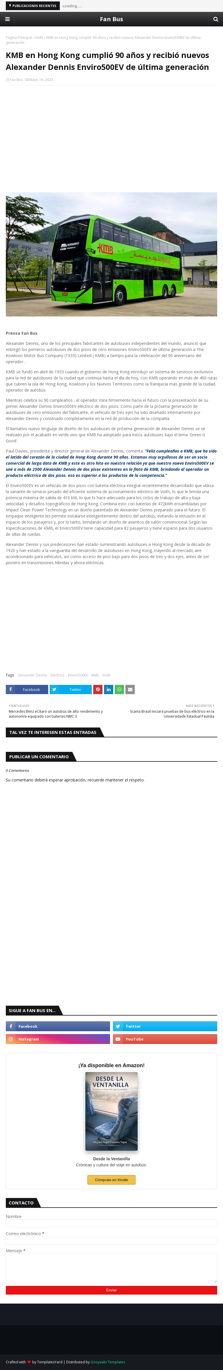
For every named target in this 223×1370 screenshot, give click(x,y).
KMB (95, 675)
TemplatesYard (49, 1362)
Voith (39, 37)
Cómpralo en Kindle (111, 1180)
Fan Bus (111, 19)
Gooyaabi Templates (108, 1362)
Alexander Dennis (32, 675)
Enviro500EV (78, 675)
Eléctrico (57, 675)
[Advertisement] (111, 131)
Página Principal (19, 37)
